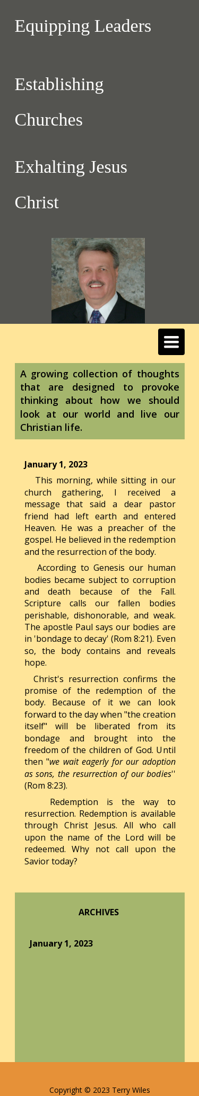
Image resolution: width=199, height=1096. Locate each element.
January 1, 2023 (61, 943)
